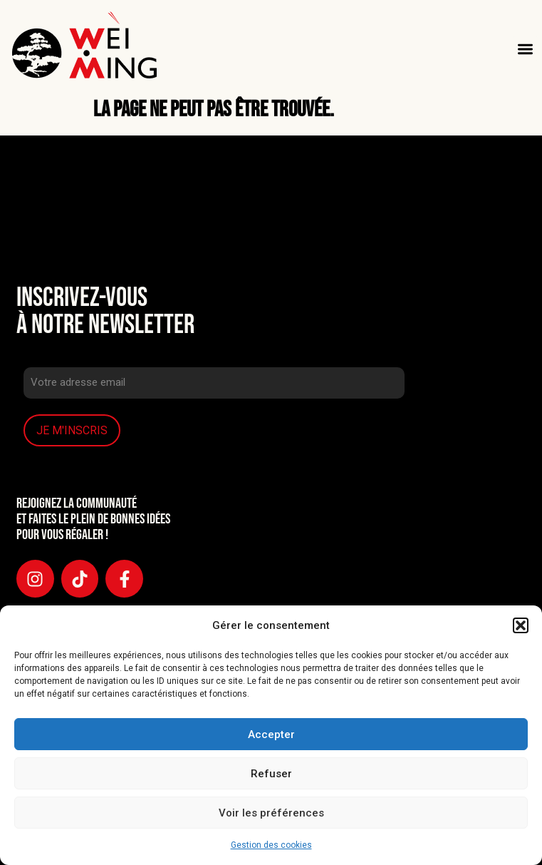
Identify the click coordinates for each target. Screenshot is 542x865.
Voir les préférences (271, 813)
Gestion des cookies (271, 845)
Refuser (271, 773)
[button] (521, 625)
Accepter (271, 734)
